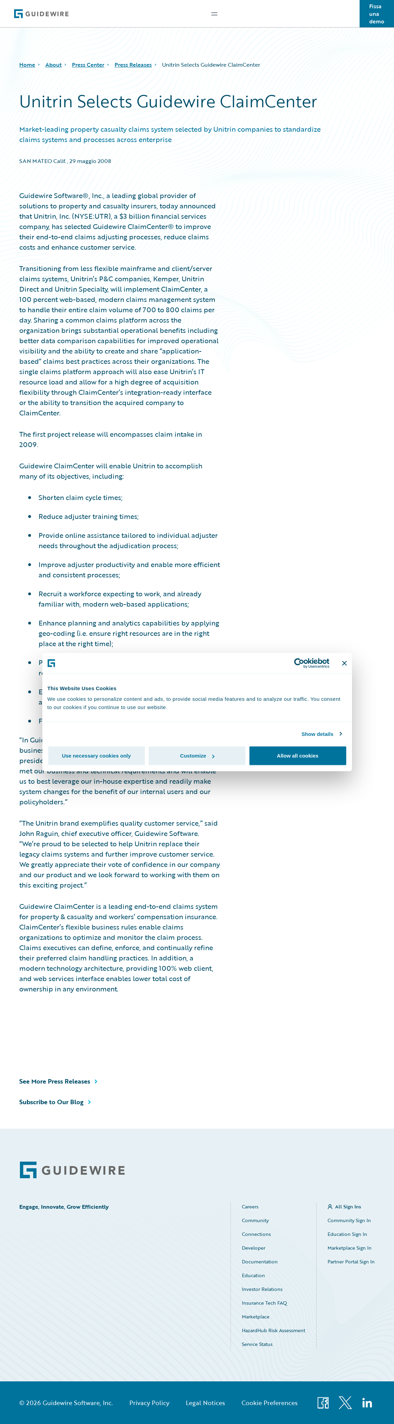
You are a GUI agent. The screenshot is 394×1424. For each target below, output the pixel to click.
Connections (256, 1234)
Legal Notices (205, 1402)
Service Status (257, 1344)
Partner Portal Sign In (351, 1261)
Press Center (88, 65)
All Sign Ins (348, 1206)
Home (27, 65)
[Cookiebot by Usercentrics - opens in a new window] (299, 663)
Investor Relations (262, 1289)
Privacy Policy (149, 1402)
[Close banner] (344, 663)
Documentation (260, 1261)
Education (253, 1275)
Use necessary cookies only (96, 756)
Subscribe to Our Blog (51, 1101)
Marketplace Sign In (350, 1247)
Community (255, 1220)
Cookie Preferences (270, 1402)
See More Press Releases (54, 1081)
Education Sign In (347, 1234)
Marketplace (255, 1316)
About (53, 65)
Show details (317, 734)
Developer (253, 1247)
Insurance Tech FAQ (264, 1302)
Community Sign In (349, 1220)
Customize (197, 756)
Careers (250, 1206)
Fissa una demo (376, 13)
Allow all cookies (298, 756)
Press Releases (133, 65)
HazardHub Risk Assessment (273, 1330)
